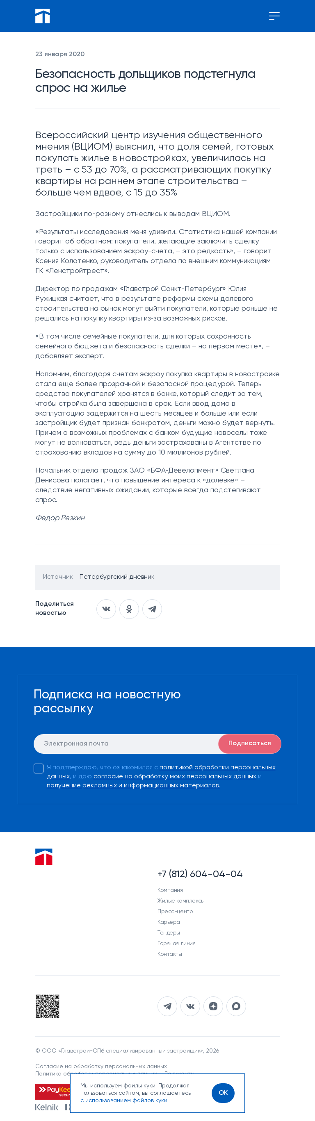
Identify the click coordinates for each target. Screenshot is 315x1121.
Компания (170, 890)
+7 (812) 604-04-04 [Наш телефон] (200, 874)
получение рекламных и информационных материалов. (133, 785)
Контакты (170, 954)
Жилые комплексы (181, 901)
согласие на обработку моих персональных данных (175, 776)
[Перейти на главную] (42, 16)
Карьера (169, 922)
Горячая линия (177, 943)
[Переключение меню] (274, 16)
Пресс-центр (175, 911)
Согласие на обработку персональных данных (101, 1066)
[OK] (223, 1093)
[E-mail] (158, 744)
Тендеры (169, 933)
